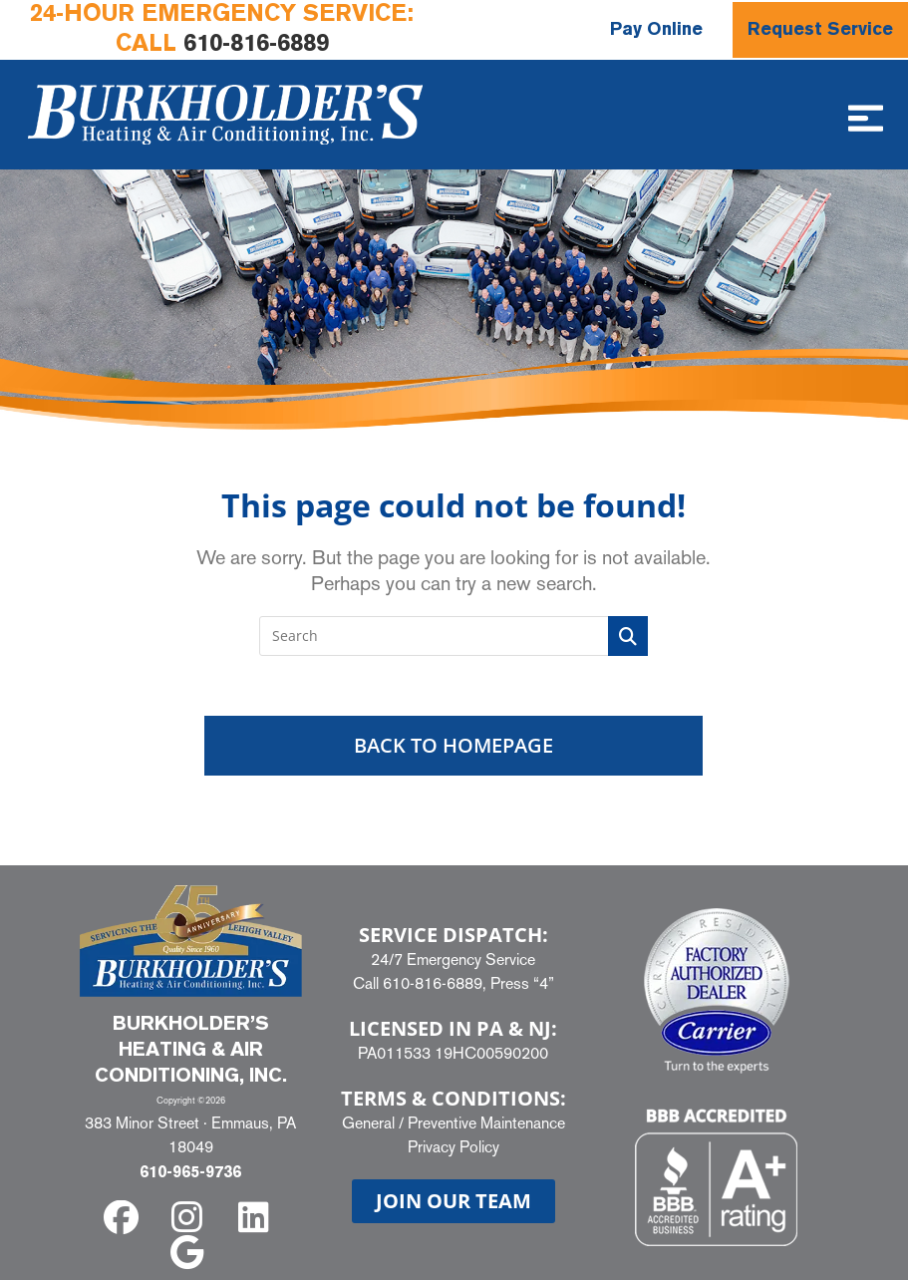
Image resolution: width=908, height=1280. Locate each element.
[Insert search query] (453, 636)
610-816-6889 (256, 45)
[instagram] (190, 1217)
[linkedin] (257, 1217)
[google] (190, 1252)
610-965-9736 (190, 1173)
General (368, 1123)
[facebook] (124, 1217)
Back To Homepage (453, 745)
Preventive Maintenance (486, 1123)
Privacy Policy (453, 1146)
